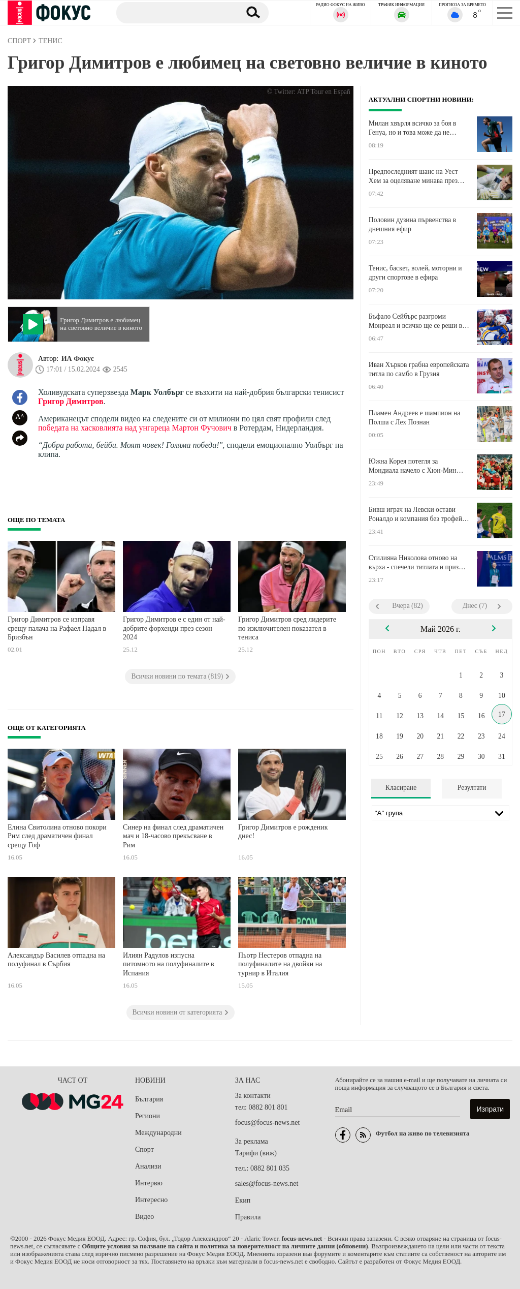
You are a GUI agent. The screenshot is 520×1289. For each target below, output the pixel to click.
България (149, 1099)
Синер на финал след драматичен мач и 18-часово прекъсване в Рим (173, 836)
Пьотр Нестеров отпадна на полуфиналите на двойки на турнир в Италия (280, 964)
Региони (147, 1116)
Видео (144, 1216)
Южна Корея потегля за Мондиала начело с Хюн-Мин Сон (413, 466)
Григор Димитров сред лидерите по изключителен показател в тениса (287, 628)
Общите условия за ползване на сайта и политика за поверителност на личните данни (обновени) (225, 1246)
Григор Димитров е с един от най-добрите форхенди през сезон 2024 (174, 628)
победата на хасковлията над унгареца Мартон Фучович (135, 427)
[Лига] (440, 812)
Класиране (400, 787)
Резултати (472, 787)
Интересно (151, 1200)
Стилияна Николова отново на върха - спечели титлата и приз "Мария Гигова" (414, 562)
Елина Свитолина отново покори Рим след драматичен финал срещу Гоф (57, 836)
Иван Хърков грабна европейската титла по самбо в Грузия (419, 369)
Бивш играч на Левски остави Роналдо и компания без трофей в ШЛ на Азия (418, 514)
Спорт (144, 1149)
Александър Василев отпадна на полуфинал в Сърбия (56, 960)
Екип (242, 1200)
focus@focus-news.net (267, 1122)
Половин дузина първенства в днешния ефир (412, 224)
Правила (248, 1217)
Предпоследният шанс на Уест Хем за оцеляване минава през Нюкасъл (413, 176)
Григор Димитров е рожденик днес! (283, 831)
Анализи (148, 1166)
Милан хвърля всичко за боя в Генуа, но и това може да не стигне (413, 128)
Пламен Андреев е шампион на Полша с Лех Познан (415, 417)
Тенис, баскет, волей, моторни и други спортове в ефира (415, 272)
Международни (158, 1133)
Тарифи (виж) (256, 1153)
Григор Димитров (71, 401)
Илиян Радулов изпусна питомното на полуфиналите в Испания (168, 964)
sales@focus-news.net (266, 1183)
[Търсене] (174, 12)
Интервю (148, 1183)
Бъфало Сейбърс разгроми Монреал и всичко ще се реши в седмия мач (415, 321)
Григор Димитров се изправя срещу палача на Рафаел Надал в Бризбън (57, 628)
